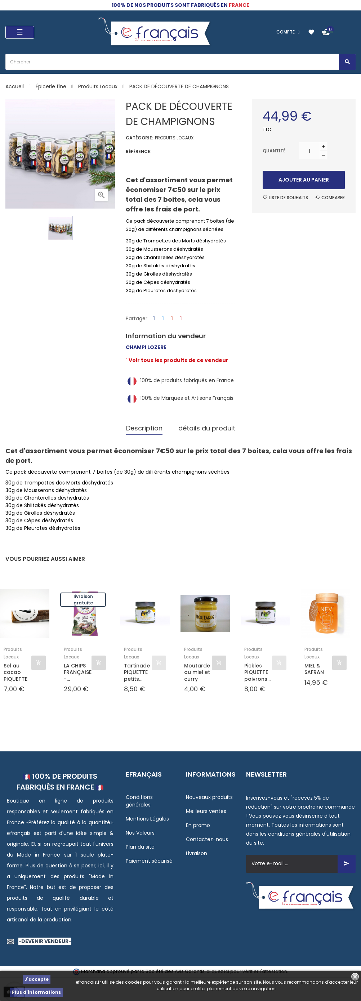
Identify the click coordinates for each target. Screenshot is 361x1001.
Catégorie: (139, 138)
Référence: (138, 151)
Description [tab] (144, 427)
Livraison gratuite (83, 598)
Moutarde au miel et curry (197, 671)
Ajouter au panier (303, 179)
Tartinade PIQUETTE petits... (137, 671)
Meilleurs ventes (206, 809)
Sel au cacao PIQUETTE (15, 671)
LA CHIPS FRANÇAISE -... (78, 671)
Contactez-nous (207, 837)
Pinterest (181, 318)
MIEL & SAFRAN (314, 667)
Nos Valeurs (140, 831)
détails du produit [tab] (206, 427)
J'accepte (36, 979)
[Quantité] (309, 151)
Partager (154, 318)
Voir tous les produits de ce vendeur (177, 360)
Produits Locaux (174, 138)
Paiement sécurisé (149, 859)
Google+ (172, 318)
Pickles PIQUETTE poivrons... (257, 671)
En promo (198, 823)
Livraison (196, 851)
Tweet (163, 318)
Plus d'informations (36, 992)
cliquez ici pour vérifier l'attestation (246, 970)
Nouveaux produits (209, 795)
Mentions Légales (147, 817)
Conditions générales (139, 799)
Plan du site (140, 845)
